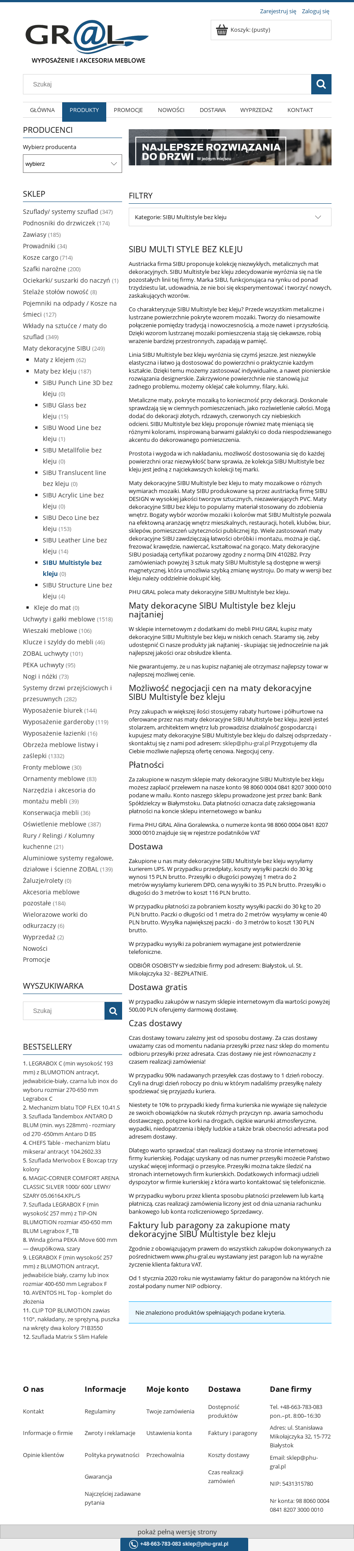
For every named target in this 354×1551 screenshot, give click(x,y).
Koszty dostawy (229, 1455)
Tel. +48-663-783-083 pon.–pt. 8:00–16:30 (296, 1411)
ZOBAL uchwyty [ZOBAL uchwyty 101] (45, 653)
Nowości (35, 948)
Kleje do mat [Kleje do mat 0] (52, 607)
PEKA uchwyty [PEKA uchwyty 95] (43, 665)
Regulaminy (100, 1411)
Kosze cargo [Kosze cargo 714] (40, 257)
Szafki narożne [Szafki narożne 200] (44, 269)
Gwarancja (98, 1476)
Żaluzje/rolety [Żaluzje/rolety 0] (43, 880)
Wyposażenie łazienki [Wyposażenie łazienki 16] (54, 733)
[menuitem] (43, 114)
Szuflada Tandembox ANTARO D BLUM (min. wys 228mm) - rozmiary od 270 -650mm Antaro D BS (69, 1125)
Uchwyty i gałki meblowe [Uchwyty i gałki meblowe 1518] (59, 619)
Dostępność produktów (223, 1411)
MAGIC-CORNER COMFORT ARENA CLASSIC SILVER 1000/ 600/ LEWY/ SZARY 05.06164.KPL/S (71, 1187)
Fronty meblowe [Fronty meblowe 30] (46, 767)
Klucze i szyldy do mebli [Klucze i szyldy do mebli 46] (58, 642)
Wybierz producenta (49, 147)
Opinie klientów (43, 1455)
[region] (230, 147)
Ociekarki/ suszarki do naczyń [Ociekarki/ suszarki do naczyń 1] (66, 280)
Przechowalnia (165, 1455)
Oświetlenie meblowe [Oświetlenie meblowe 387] (54, 824)
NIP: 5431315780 (291, 1483)
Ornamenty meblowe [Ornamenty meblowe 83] (54, 778)
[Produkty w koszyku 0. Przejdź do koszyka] (243, 30)
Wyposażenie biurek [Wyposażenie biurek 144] (52, 710)
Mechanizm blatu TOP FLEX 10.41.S (74, 1107)
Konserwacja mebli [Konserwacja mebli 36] (51, 812)
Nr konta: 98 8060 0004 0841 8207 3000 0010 (299, 1505)
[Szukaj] (321, 84)
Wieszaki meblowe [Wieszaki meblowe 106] (50, 630)
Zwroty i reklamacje (110, 1433)
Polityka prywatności (112, 1455)
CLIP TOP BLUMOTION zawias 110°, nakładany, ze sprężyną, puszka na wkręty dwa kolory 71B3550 (71, 1319)
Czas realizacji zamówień (225, 1476)
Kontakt (33, 1411)
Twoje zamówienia (170, 1411)
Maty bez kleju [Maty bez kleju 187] (55, 371)
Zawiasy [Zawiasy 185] (34, 234)
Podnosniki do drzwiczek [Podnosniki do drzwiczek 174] (59, 223)
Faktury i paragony (232, 1433)
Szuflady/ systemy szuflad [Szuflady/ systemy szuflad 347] (60, 211)
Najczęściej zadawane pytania (113, 1498)
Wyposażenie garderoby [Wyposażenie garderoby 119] (58, 722)
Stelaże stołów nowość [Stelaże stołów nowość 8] (56, 292)
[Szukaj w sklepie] (168, 84)
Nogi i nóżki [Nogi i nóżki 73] (40, 676)
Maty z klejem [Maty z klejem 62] (54, 359)
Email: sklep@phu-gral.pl (294, 1462)
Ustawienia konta (169, 1433)
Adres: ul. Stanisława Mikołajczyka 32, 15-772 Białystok (300, 1436)
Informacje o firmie (48, 1433)
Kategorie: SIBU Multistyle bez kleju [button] (181, 217)
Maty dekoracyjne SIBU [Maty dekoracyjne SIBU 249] (56, 348)
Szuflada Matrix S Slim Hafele (70, 1337)
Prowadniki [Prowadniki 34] (39, 246)
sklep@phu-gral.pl (246, 743)
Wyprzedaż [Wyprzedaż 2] (39, 937)
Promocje (36, 959)
